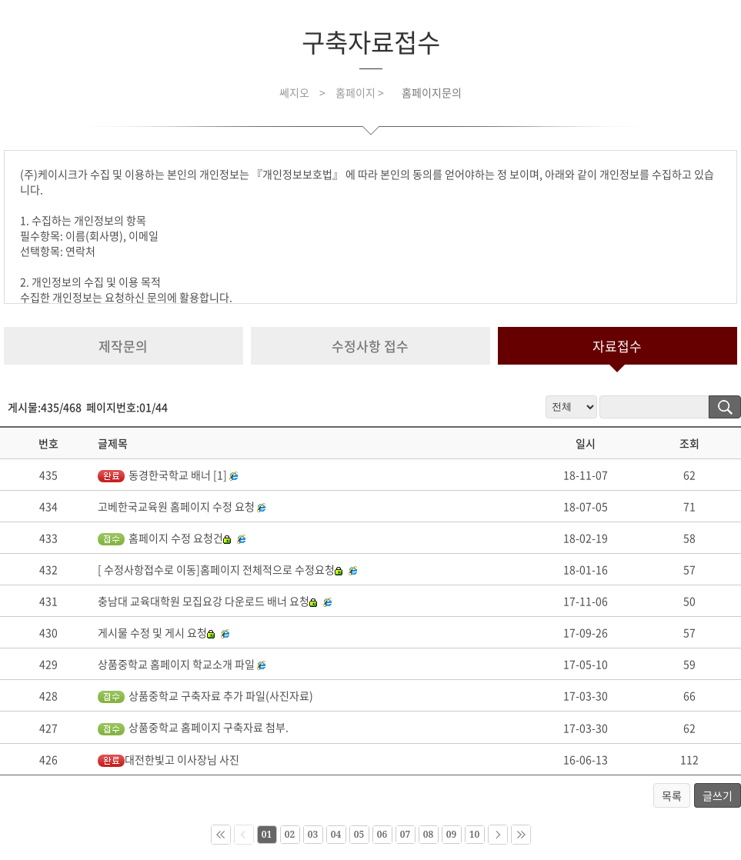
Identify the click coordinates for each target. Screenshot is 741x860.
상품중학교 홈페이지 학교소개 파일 (176, 664)
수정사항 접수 (370, 345)
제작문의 (123, 345)
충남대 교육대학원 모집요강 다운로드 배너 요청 (207, 600)
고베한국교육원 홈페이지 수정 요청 (176, 506)
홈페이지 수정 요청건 (164, 537)
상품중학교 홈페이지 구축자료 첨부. (193, 727)
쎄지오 (294, 92)
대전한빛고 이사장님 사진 (168, 759)
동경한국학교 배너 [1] (162, 474)
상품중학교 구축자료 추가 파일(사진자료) (205, 695)
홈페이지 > (360, 92)
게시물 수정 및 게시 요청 (156, 632)
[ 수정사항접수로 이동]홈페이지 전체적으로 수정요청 (220, 569)
